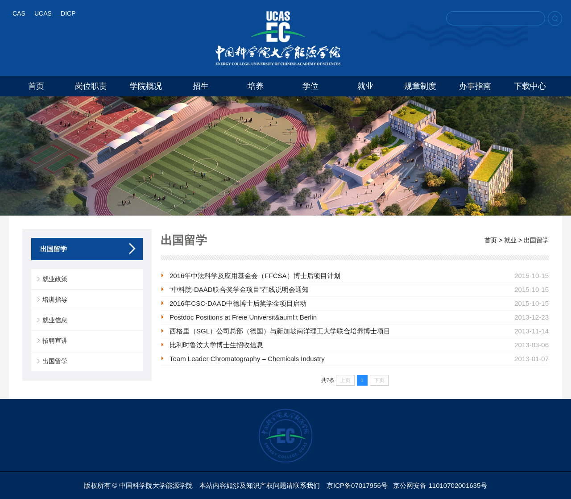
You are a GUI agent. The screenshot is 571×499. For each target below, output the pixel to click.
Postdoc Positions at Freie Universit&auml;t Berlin (243, 317)
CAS (18, 13)
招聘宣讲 (54, 340)
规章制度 (420, 86)
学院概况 (146, 86)
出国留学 (54, 361)
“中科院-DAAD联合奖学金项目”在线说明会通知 (239, 289)
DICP (68, 13)
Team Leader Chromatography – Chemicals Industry (247, 358)
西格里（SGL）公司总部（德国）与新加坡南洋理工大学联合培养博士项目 (280, 331)
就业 (365, 86)
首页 (36, 86)
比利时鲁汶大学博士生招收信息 (216, 345)
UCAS (43, 13)
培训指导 (54, 299)
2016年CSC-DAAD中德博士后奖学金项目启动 (238, 303)
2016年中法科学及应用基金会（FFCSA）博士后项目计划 (255, 275)
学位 (310, 86)
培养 (256, 86)
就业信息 (54, 320)
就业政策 (54, 279)
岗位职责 (91, 86)
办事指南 (475, 86)
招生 (201, 86)
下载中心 (530, 86)
